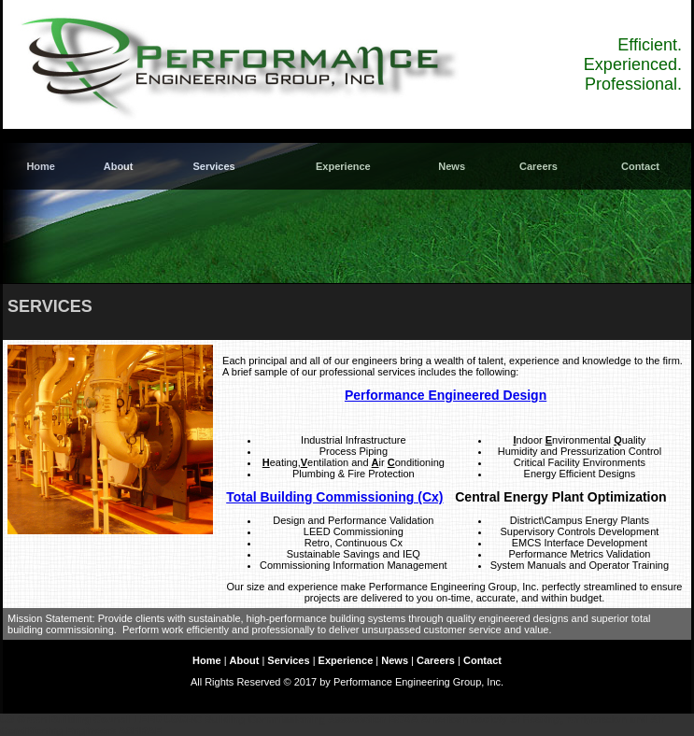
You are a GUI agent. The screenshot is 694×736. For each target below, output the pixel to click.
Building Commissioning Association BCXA (311, 719)
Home (40, 166)
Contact (640, 166)
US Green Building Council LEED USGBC (101, 719)
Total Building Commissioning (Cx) (334, 496)
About (119, 166)
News (451, 166)
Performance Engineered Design (445, 395)
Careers (538, 166)
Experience (343, 166)
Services (213, 166)
